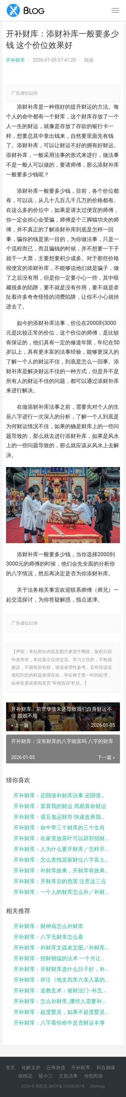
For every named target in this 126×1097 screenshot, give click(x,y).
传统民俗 (93, 1076)
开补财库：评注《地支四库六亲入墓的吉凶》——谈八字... (61, 980)
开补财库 (15, 60)
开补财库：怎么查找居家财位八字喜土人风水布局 (61, 860)
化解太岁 (31, 1067)
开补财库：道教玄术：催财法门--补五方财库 (61, 990)
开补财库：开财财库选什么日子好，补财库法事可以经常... (61, 969)
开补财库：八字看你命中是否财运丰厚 (59, 1023)
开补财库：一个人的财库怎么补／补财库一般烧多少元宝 (61, 892)
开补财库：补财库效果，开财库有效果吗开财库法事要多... (61, 870)
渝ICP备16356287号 (66, 1086)
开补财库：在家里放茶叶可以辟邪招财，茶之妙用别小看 (61, 838)
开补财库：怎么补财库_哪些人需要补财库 (61, 1001)
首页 (10, 1067)
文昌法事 (68, 1076)
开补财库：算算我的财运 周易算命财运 (59, 806)
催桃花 (25, 1076)
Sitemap (97, 1086)
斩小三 (46, 1076)
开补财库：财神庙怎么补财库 (48, 926)
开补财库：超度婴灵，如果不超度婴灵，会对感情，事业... (61, 1012)
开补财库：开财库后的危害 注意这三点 (59, 881)
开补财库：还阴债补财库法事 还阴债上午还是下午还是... (61, 795)
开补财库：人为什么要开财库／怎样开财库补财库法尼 (61, 849)
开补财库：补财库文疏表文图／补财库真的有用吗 (61, 947)
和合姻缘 (105, 1067)
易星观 (41, 1086)
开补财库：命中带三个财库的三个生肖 (59, 827)
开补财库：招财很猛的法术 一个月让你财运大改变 (61, 958)
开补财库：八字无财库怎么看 (48, 937)
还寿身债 (55, 1067)
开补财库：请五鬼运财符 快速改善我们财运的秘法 (61, 817)
